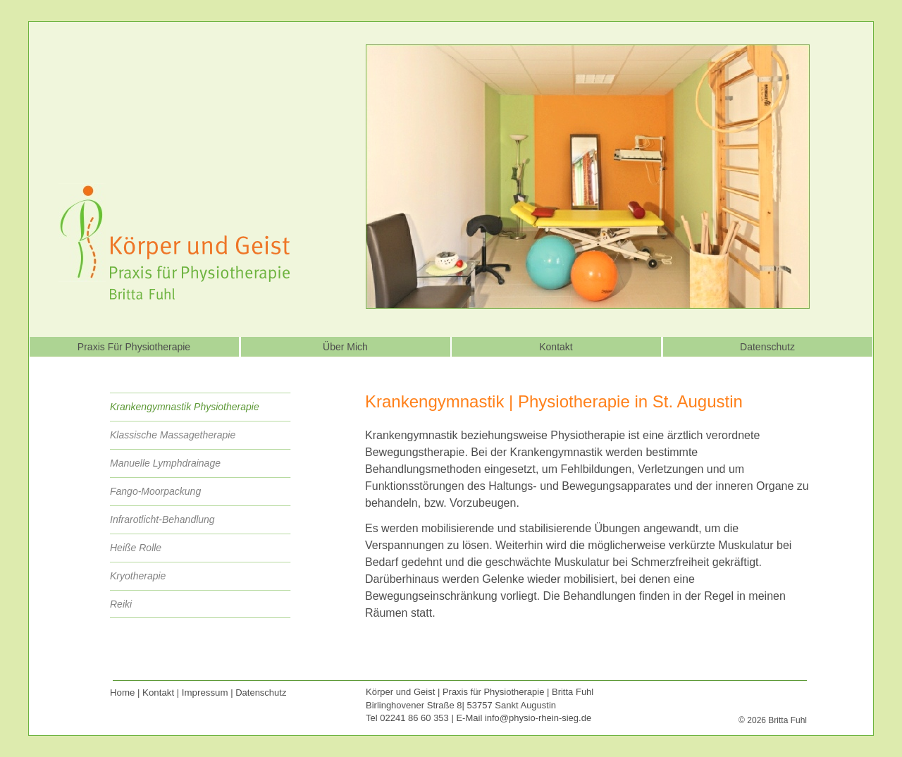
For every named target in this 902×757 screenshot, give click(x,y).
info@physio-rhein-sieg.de (538, 718)
